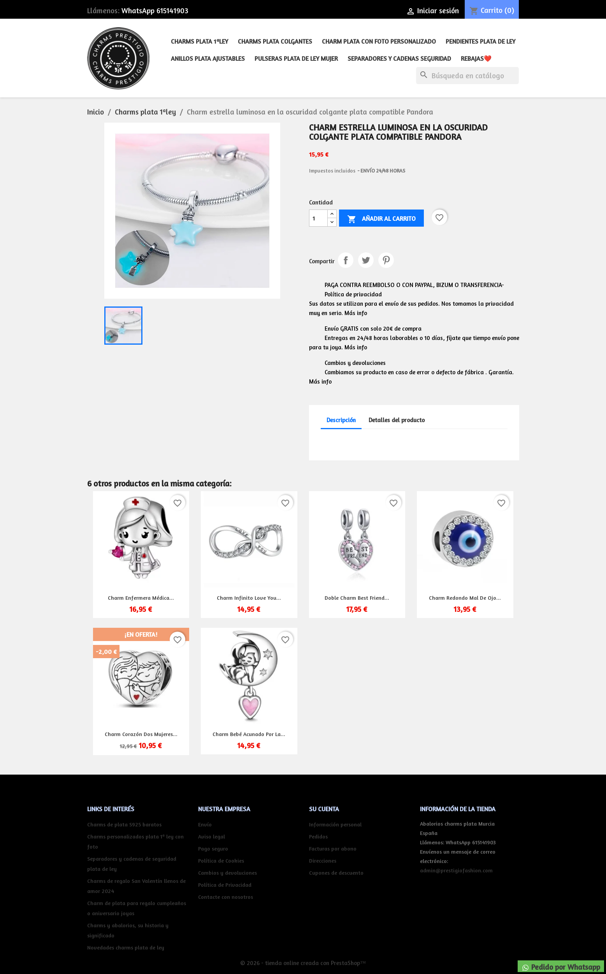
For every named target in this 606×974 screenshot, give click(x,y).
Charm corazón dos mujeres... (141, 734)
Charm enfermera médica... (141, 597)
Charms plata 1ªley (199, 41)
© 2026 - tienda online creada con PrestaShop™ (303, 963)
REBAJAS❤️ (476, 58)
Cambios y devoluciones (227, 872)
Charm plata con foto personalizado (379, 41)
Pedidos (318, 836)
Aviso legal (211, 836)
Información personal (335, 824)
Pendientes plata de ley (480, 41)
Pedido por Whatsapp (561, 967)
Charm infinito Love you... (249, 597)
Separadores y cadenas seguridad (399, 58)
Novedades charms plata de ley (125, 947)
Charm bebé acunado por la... (249, 734)
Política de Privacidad (224, 884)
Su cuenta (324, 809)
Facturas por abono (333, 848)
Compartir (345, 260)
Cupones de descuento (336, 872)
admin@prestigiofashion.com (456, 870)
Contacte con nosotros (225, 896)
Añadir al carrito (381, 219)
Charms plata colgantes (275, 41)
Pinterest (386, 260)
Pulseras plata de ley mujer (296, 58)
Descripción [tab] (341, 420)
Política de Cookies (221, 860)
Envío (205, 824)
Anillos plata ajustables (208, 58)
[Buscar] (467, 75)
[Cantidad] (318, 218)
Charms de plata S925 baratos (124, 824)
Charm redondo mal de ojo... (465, 597)
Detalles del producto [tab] (397, 420)
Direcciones (322, 860)
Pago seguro (213, 848)
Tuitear (366, 260)
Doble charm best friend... (357, 597)
